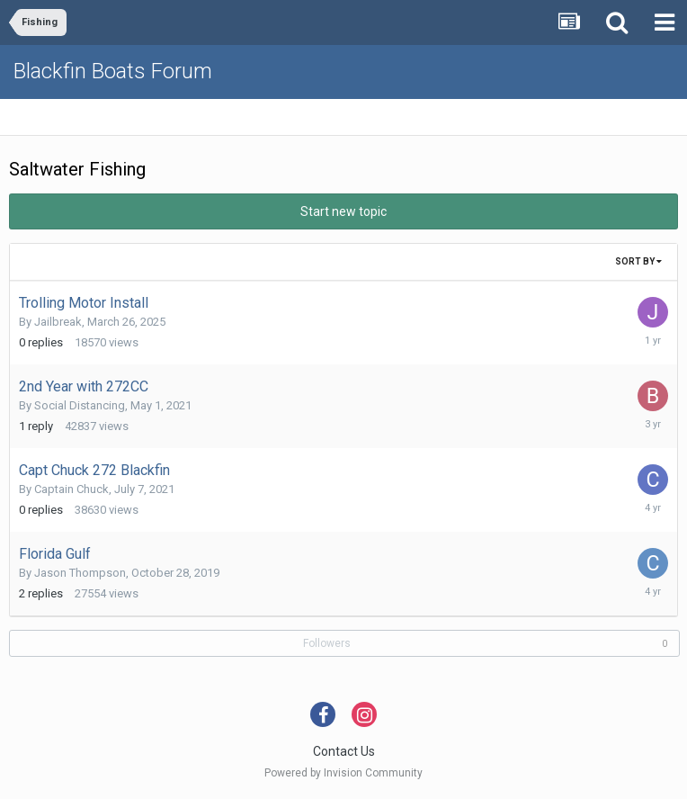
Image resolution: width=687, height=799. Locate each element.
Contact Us (344, 751)
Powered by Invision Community (343, 773)
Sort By (638, 261)
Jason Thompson (80, 572)
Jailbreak (58, 321)
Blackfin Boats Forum (112, 71)
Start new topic (343, 211)
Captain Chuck (71, 489)
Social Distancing (79, 405)
